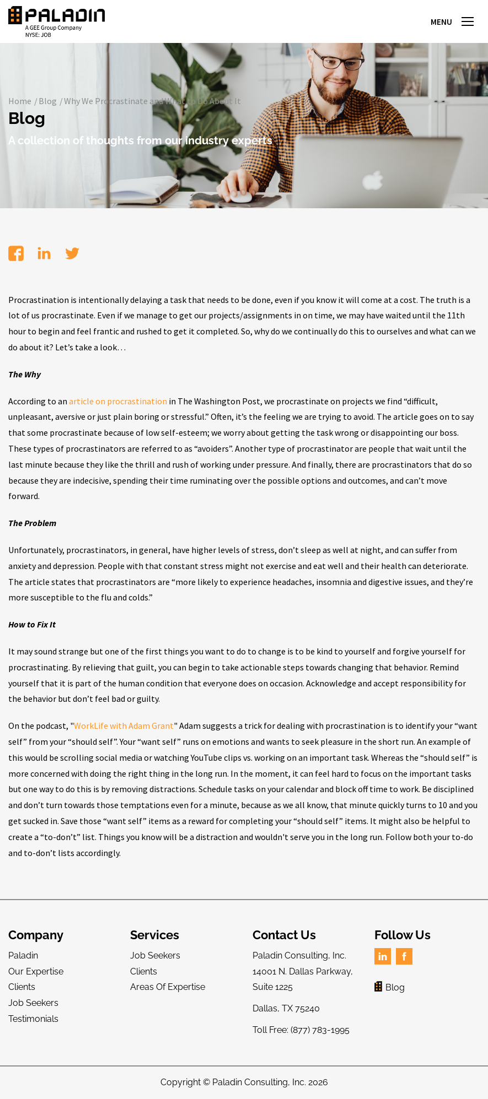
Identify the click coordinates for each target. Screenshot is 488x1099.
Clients (21, 987)
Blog (48, 100)
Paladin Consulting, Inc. (259, 1082)
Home (19, 100)
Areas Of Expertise (167, 987)
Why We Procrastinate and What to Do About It (152, 100)
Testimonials (33, 1019)
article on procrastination (118, 401)
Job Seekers (33, 1003)
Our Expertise (35, 971)
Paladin (23, 955)
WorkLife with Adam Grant (124, 725)
